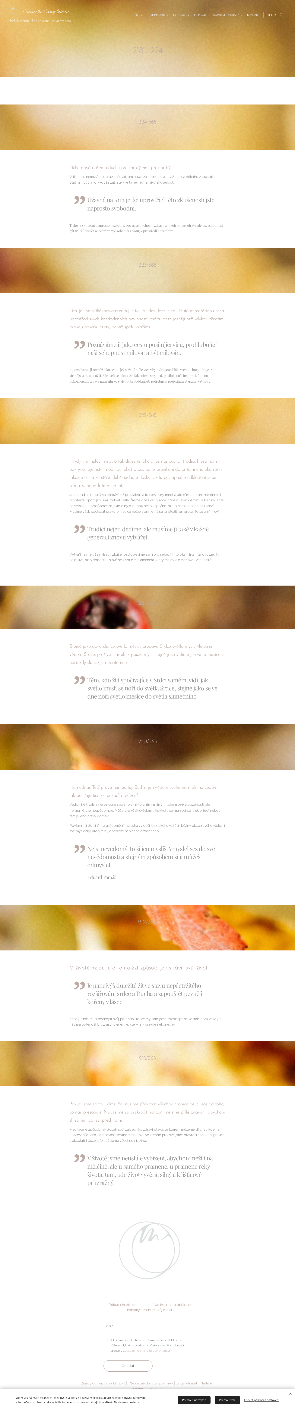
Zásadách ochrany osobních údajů (146, 1350)
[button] (275, 15)
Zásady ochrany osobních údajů (103, 1383)
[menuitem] (138, 15)
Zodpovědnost (186, 1383)
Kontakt (153, 1389)
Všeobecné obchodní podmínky (150, 1383)
